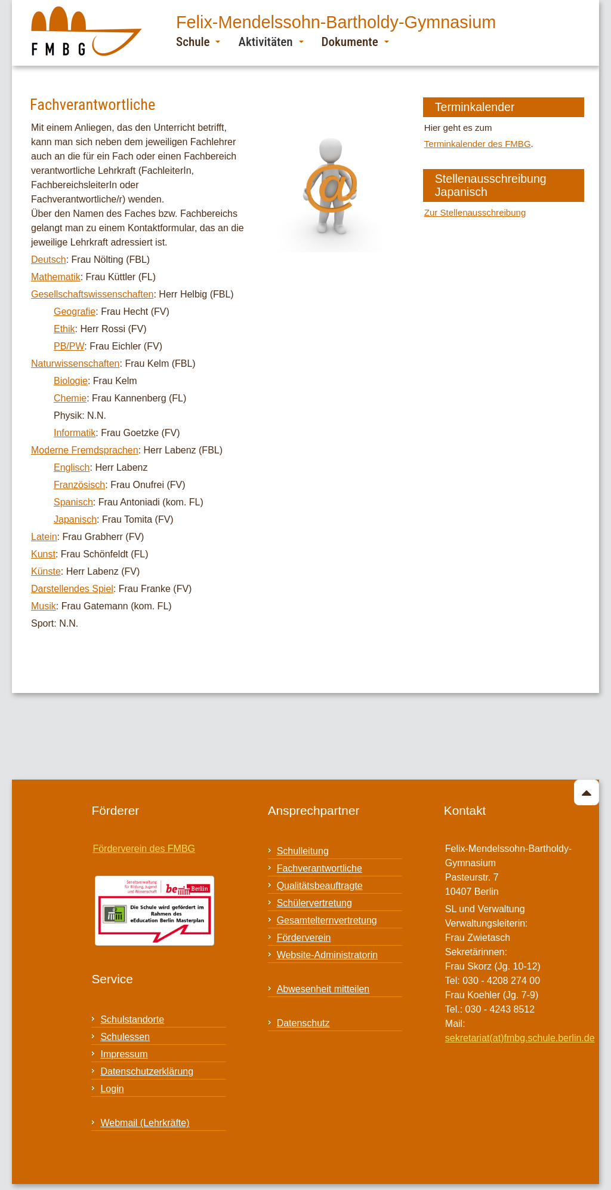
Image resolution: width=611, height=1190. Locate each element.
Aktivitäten (270, 41)
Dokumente (355, 41)
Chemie (70, 398)
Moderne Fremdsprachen (84, 450)
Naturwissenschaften (75, 363)
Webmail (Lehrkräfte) (144, 1123)
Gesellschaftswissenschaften (92, 294)
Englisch (72, 467)
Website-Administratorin (327, 955)
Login (112, 1089)
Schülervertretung (314, 903)
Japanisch (75, 519)
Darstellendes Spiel (72, 589)
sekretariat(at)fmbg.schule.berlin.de (520, 1038)
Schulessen (125, 1037)
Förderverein (304, 938)
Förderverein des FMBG (143, 849)
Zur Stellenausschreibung (475, 212)
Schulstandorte (132, 1019)
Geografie (74, 311)
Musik (43, 606)
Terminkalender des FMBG (477, 144)
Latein (44, 537)
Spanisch (73, 502)
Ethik (64, 329)
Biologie (71, 381)
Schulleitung (303, 851)
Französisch (79, 485)
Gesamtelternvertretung (327, 920)
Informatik (74, 433)
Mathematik (56, 277)
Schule (198, 41)
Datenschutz (303, 1023)
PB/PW (69, 346)
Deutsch (48, 259)
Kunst (43, 554)
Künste (46, 571)
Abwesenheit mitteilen (323, 989)
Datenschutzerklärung (146, 1071)
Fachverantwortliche (319, 868)
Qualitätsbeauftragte (320, 886)
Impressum (123, 1054)
